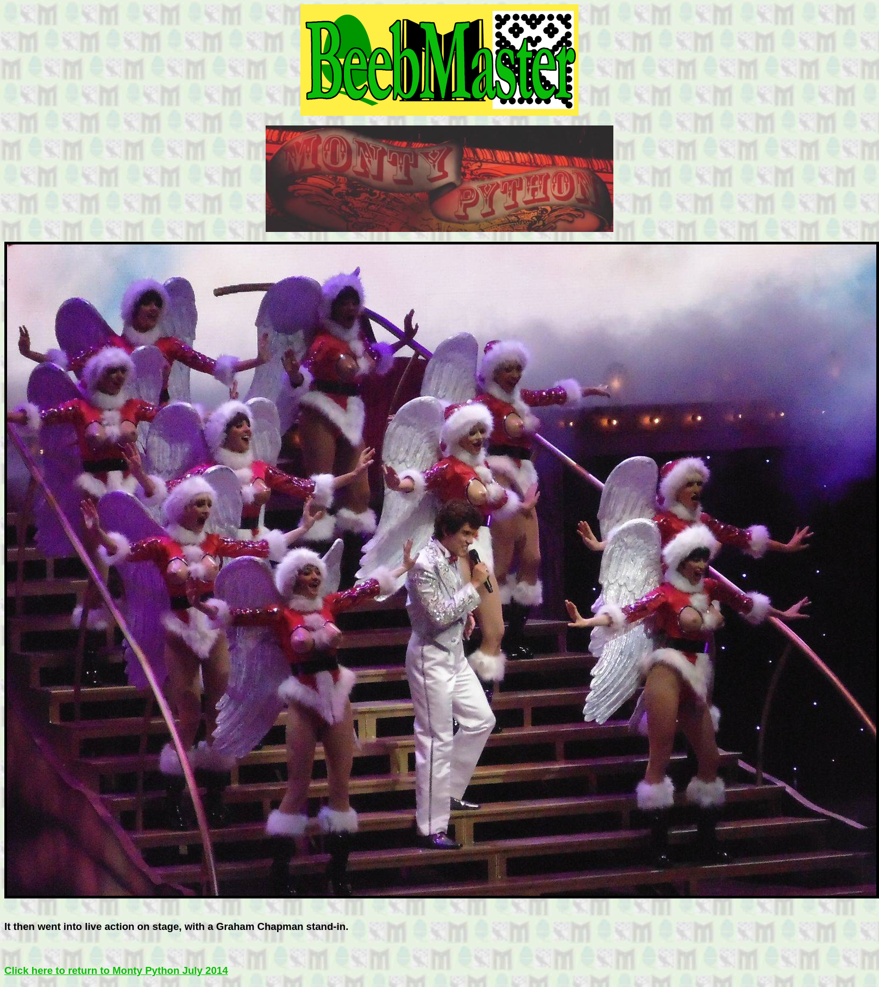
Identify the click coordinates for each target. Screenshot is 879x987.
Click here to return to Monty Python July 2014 (116, 970)
